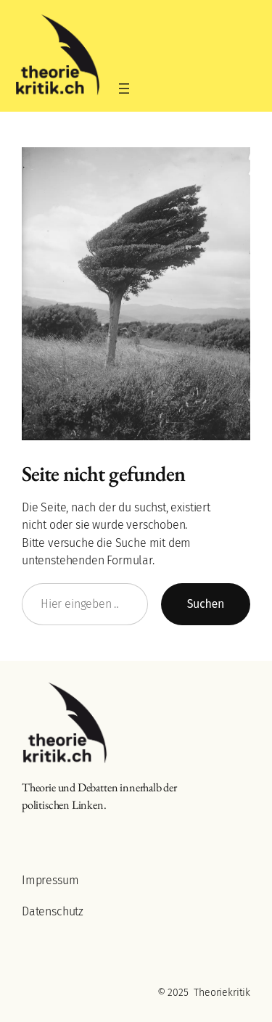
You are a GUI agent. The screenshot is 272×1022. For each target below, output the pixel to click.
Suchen (205, 604)
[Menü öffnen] (124, 88)
